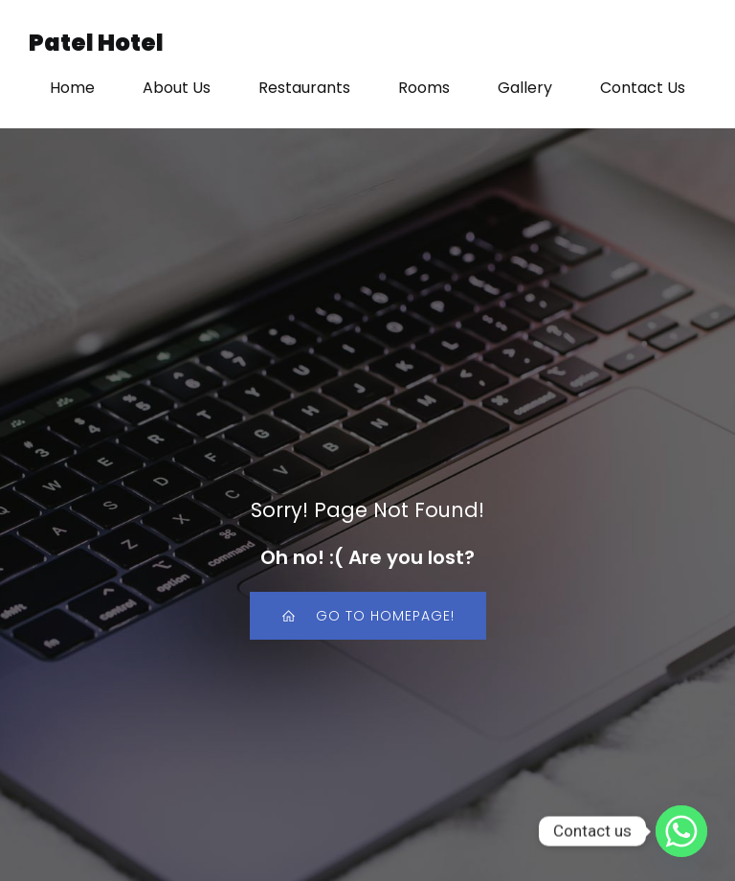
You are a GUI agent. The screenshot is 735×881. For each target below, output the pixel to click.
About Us (177, 88)
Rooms (424, 88)
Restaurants (304, 88)
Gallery (525, 88)
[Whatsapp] (681, 831)
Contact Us (642, 88)
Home (72, 88)
